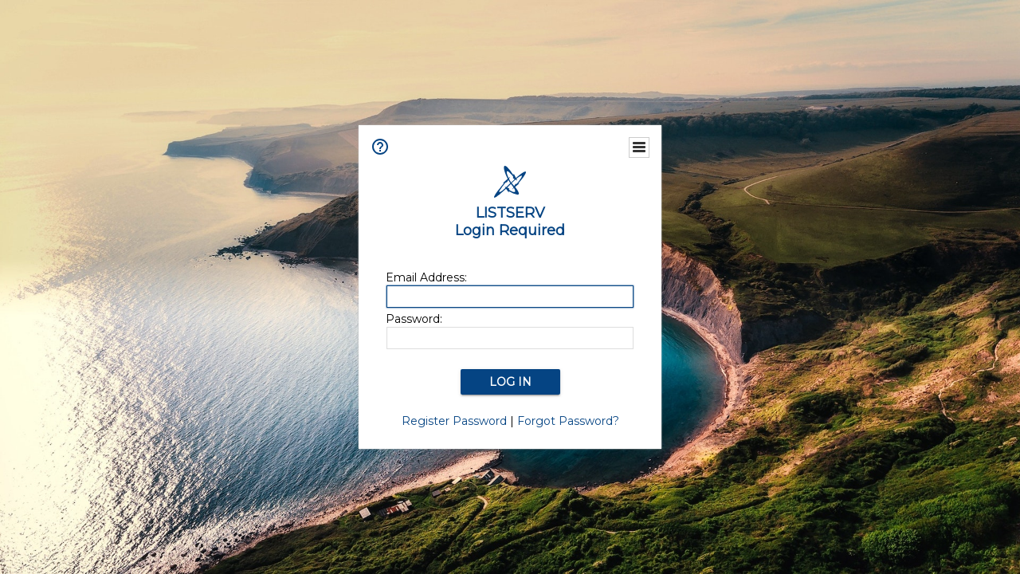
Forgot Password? (568, 421)
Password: (414, 319)
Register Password (454, 421)
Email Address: (426, 277)
